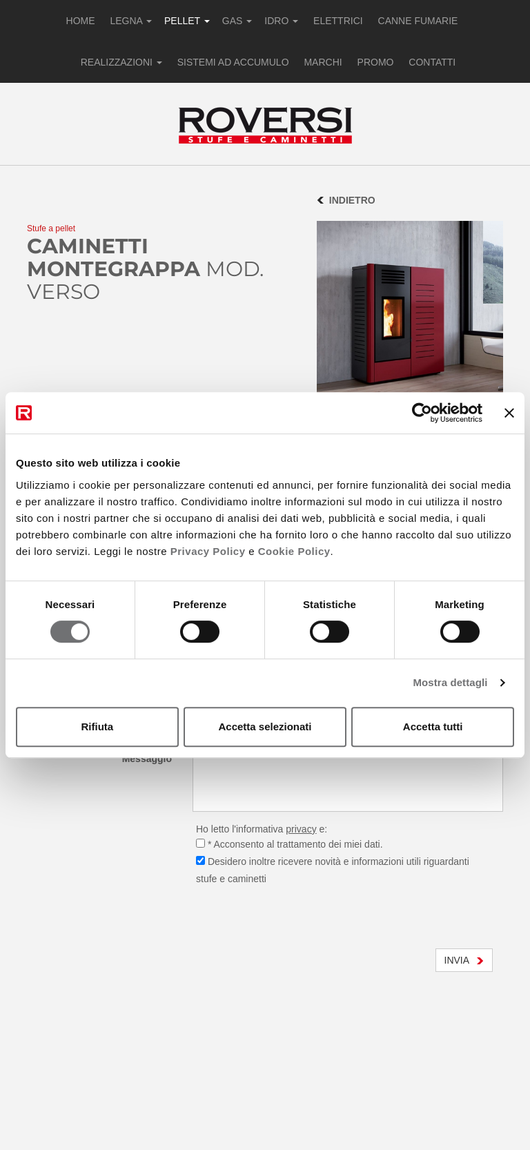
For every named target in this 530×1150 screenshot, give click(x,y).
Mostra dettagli (450, 682)
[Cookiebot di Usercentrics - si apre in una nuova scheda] (422, 412)
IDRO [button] (281, 20)
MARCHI (323, 62)
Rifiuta (97, 726)
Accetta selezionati (264, 726)
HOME (80, 20)
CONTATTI (432, 62)
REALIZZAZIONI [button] (121, 62)
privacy (301, 829)
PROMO (375, 62)
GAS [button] (237, 20)
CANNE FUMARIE (418, 20)
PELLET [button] (187, 20)
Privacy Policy (208, 551)
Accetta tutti (433, 726)
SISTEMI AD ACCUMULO (233, 62)
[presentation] (301, 915)
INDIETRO (352, 200)
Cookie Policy (294, 551)
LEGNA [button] (131, 20)
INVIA (464, 960)
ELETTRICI (338, 20)
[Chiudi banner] (509, 413)
